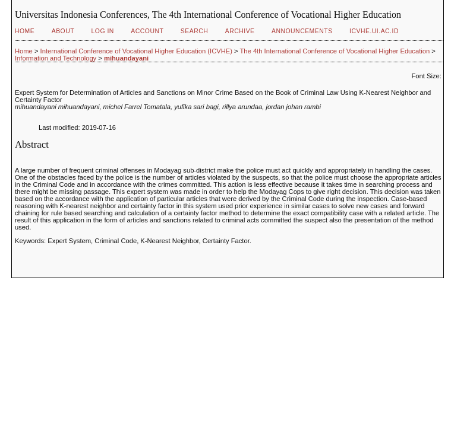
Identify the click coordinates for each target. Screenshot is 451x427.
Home (24, 31)
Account (147, 31)
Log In (103, 31)
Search (194, 31)
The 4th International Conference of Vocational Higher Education (335, 51)
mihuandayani (126, 58)
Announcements (302, 31)
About (63, 31)
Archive (240, 31)
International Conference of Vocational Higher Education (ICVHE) (136, 51)
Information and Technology (55, 58)
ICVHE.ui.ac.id (374, 31)
